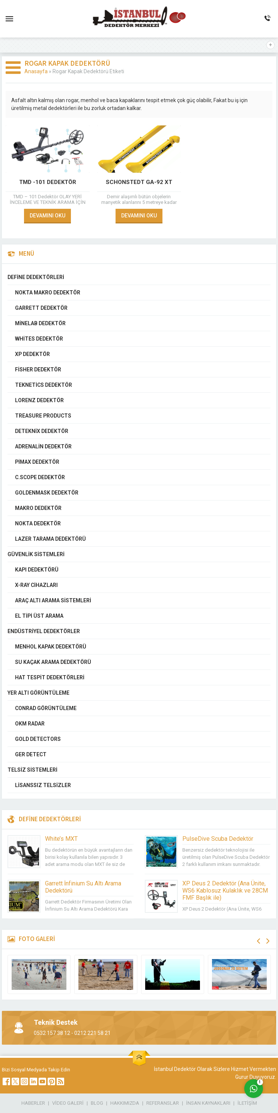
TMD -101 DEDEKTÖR (47, 182)
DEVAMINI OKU (47, 216)
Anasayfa (36, 71)
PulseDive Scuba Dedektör (217, 838)
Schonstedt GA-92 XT (139, 182)
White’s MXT (61, 838)
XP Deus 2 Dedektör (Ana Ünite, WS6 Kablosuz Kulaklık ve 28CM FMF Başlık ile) (225, 890)
